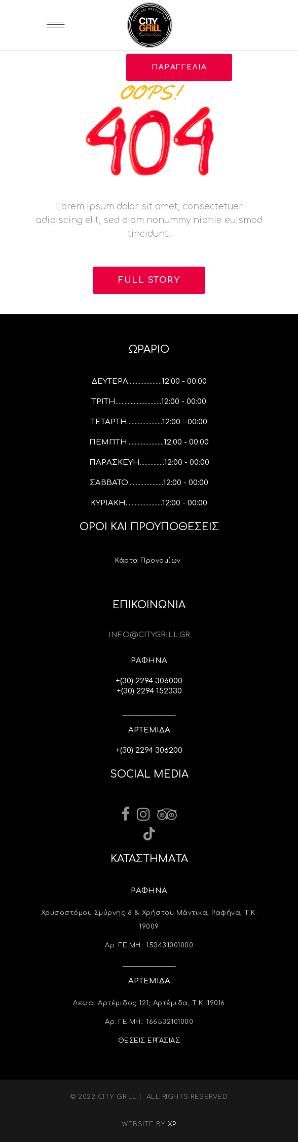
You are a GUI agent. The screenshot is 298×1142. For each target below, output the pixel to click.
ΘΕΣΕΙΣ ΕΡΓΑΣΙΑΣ (149, 1040)
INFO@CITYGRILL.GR (149, 635)
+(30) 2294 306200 (149, 750)
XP (172, 1124)
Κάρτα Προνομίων (149, 560)
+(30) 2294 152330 (149, 691)
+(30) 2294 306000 (149, 681)
